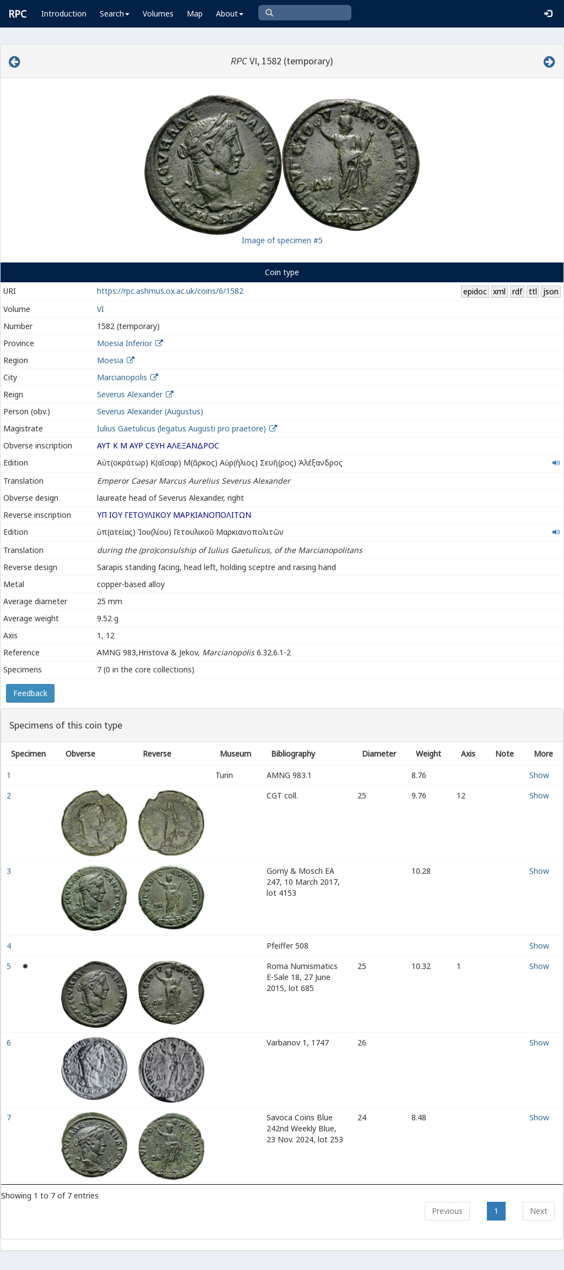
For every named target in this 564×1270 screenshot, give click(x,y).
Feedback (30, 693)
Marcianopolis (122, 377)
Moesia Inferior (124, 343)
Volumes (158, 13)
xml (499, 291)
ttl (533, 291)
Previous (447, 1211)
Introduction (63, 13)
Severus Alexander (129, 394)
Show (539, 775)
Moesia (110, 360)
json (550, 291)
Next (538, 1211)
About (229, 13)
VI (100, 309)
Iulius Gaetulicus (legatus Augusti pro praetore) (182, 428)
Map (195, 13)
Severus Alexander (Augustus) (150, 411)
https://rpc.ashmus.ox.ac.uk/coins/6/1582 (170, 291)
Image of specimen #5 (282, 240)
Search (114, 13)
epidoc (475, 291)
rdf (517, 291)
